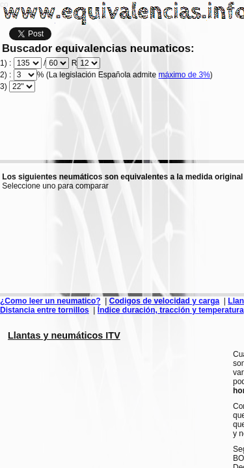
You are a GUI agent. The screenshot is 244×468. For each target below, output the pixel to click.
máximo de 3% (184, 74)
